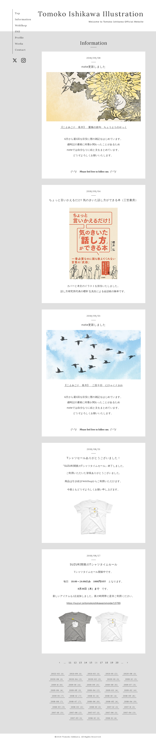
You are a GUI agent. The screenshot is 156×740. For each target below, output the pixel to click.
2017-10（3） (58, 712)
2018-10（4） (111, 696)
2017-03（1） (76, 718)
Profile (19, 37)
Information (23, 19)
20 (117, 662)
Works (19, 43)
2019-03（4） (112, 690)
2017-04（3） (130, 712)
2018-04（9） (131, 701)
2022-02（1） (58, 673)
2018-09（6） (129, 696)
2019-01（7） (58, 696)
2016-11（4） (112, 718)
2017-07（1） (94, 712)
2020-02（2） (95, 679)
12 (75, 662)
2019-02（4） (131, 690)
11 (70, 662)
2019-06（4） (57, 690)
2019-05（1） (75, 690)
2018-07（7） (75, 701)
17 (101, 662)
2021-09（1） (76, 673)
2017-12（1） (113, 707)
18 (106, 662)
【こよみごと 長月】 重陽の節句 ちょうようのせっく (93, 127)
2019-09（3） (93, 685)
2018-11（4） (94, 696)
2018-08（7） (57, 701)
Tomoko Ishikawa (71, 737)
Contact (20, 49)
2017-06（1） (112, 712)
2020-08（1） (130, 673)
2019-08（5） (112, 685)
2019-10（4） (75, 685)
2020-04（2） (76, 679)
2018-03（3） (59, 707)
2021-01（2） (112, 673)
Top (17, 13)
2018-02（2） (77, 707)
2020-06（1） (57, 679)
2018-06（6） (94, 701)
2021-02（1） (94, 673)
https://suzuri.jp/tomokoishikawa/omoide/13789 (94, 603)
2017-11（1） (130, 707)
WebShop (21, 25)
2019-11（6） (57, 685)
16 (96, 662)
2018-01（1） (95, 707)
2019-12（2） (131, 679)
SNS (17, 31)
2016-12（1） (94, 718)
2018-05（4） (112, 701)
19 (111, 662)
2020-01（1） (113, 679)
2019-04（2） (94, 690)
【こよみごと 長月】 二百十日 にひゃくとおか (93, 385)
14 (85, 662)
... (65, 662)
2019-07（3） (130, 685)
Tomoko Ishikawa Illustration (91, 13)
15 (91, 662)
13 (80, 662)
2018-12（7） (76, 696)
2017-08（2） (76, 712)
